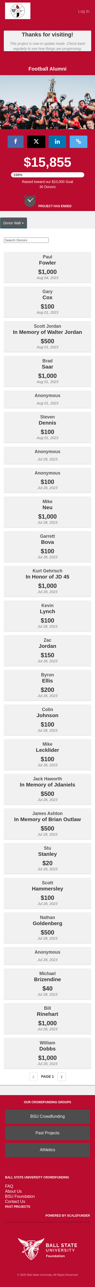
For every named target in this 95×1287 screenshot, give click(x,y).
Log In (83, 11)
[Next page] (62, 1076)
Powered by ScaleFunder (67, 1215)
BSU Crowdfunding (47, 1116)
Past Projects (47, 1133)
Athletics (47, 1150)
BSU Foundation (20, 1196)
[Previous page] (33, 1076)
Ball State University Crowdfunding (37, 1177)
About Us (13, 1191)
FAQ (9, 1186)
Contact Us (15, 1201)
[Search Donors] (26, 240)
